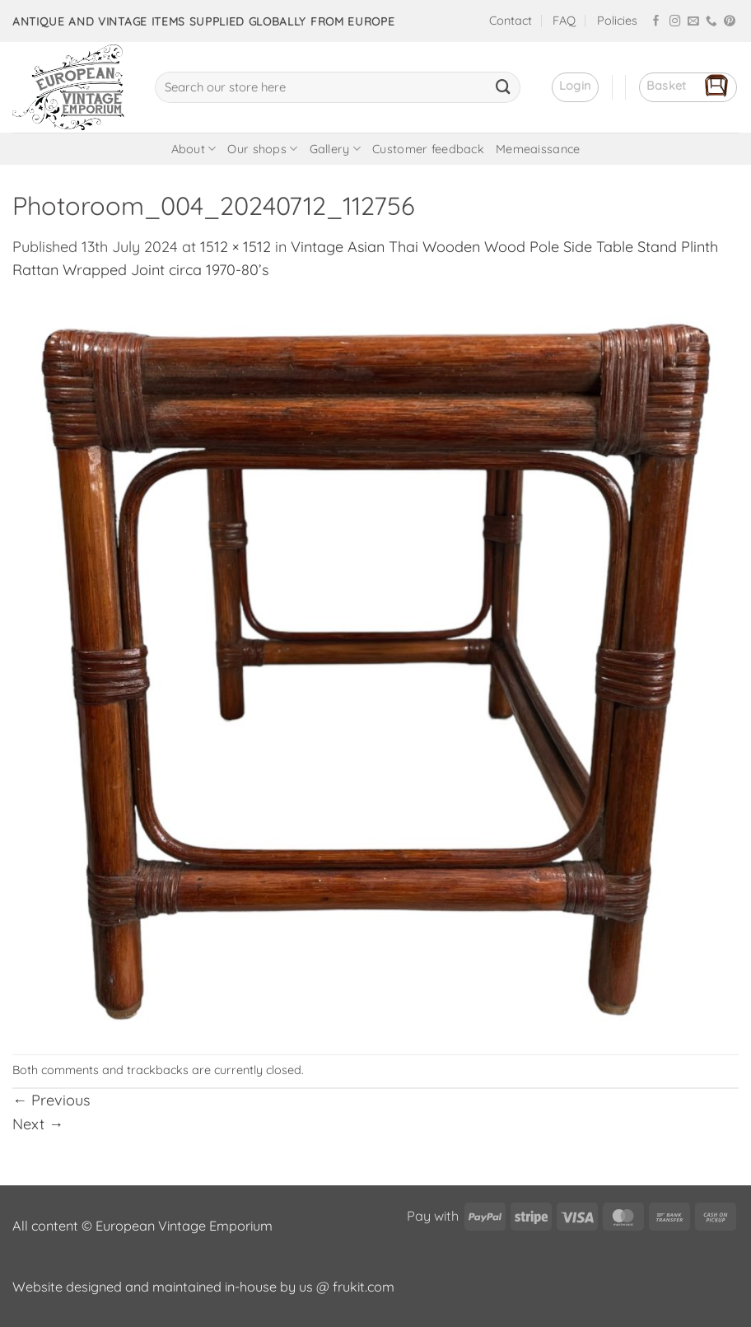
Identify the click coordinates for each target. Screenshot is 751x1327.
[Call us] (711, 22)
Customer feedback (428, 149)
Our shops (262, 149)
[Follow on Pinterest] (729, 22)
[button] (575, 87)
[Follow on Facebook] (656, 22)
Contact (510, 20)
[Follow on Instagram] (675, 22)
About (194, 149)
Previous (51, 1100)
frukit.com (363, 1286)
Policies (617, 20)
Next (37, 1123)
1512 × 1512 (235, 246)
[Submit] (503, 87)
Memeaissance (538, 149)
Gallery (336, 149)
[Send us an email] (693, 22)
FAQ (564, 20)
